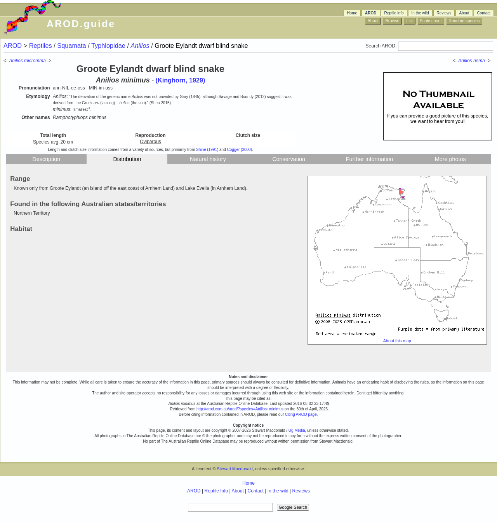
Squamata (72, 45)
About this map (397, 340)
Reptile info (394, 13)
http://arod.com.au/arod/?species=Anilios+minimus (239, 409)
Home (352, 13)
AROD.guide (81, 23)
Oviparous (150, 141)
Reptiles (41, 45)
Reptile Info (216, 491)
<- (455, 60)
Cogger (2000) (239, 149)
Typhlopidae (109, 45)
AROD (370, 13)
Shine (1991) (207, 149)
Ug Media (296, 430)
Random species (464, 20)
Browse (393, 20)
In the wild (420, 13)
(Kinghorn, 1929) (180, 80)
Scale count (430, 20)
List (409, 20)
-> (489, 60)
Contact (483, 13)
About (464, 13)
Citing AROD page (301, 414)
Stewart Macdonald (234, 468)
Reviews (444, 13)
